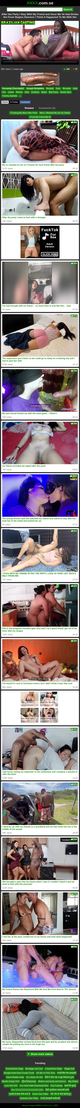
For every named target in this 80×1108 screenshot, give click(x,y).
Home (25, 1105)
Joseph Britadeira (35, 88)
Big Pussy (53, 92)
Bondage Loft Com (34, 1069)
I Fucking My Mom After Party (23, 113)
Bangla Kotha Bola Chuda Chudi (19, 1073)
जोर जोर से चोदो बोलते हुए (61, 1094)
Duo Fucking (56, 1086)
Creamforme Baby (53, 1069)
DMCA (39, 1105)
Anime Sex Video (40, 1094)
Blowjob (50, 88)
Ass (4, 92)
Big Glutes (73, 1081)
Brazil (44, 92)
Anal (75, 88)
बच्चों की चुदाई (70, 1086)
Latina (11, 92)
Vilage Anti (69, 1069)
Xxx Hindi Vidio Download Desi (34, 1086)
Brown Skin (66, 92)
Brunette (67, 88)
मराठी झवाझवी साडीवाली (50, 1098)
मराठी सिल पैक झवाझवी (66, 1073)
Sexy (58, 88)
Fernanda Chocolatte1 (13, 88)
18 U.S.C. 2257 (51, 1105)
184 (67, 69)
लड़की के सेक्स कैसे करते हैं (19, 1094)
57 (75, 69)
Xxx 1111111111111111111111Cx (27, 1090)
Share (5, 102)
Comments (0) (47, 108)
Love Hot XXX (11, 1086)
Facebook (25, 102)
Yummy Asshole (9, 96)
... (20, 96)
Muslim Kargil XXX (10, 1081)
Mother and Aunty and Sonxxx (52, 1081)
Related (29, 108)
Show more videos (40, 1054)
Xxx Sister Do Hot (34, 1077)
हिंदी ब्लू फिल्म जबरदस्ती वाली (57, 1090)
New (27, 92)
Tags (31, 1105)
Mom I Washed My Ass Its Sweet (55, 113)
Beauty (19, 92)
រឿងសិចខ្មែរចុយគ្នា (29, 1081)
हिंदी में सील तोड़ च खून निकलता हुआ (59, 1077)
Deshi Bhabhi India (15, 1077)
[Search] (34, 9)
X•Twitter (14, 102)
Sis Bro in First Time (45, 1073)
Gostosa (35, 92)
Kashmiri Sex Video (29, 1098)
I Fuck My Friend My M (40, 117)
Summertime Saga (14, 1069)
